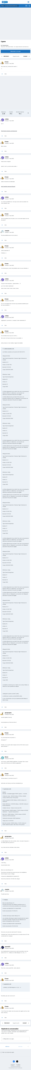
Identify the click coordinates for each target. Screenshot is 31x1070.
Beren (6, 757)
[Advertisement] (15, 24)
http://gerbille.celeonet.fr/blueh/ (8, 186)
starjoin (7, 230)
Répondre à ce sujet (15, 51)
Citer (5, 73)
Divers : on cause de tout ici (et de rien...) (20, 46)
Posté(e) (9, 63)
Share (7, 1046)
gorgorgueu (8, 712)
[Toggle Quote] (3, 348)
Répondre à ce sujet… (8, 1038)
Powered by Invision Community (15, 1067)
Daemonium (5, 45)
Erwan (6, 62)
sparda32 (7, 946)
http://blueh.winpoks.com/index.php (9, 131)
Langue (13, 1064)
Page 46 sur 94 (16, 56)
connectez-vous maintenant (18, 1031)
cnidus (7, 119)
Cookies (18, 1064)
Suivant (25, 56)
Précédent (6, 56)
